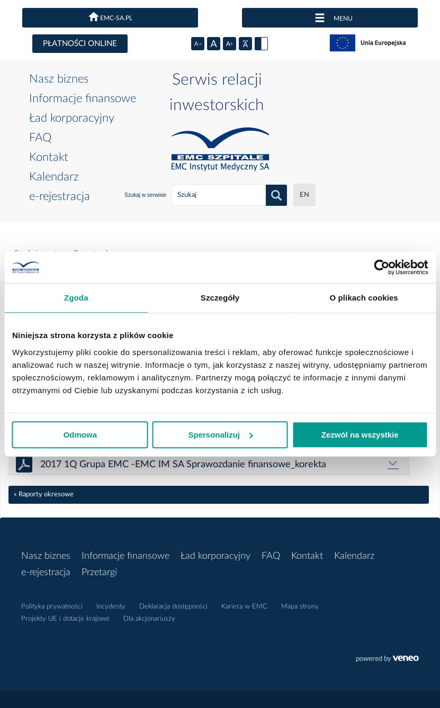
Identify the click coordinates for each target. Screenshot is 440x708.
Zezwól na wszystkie (360, 434)
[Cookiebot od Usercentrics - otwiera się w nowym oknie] (381, 267)
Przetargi (99, 572)
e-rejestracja (59, 196)
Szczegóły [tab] (220, 297)
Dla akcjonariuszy (149, 618)
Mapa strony (300, 606)
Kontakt (48, 157)
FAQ (40, 137)
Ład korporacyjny (71, 118)
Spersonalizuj (220, 434)
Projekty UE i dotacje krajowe (65, 618)
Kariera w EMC (244, 606)
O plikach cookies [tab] (364, 297)
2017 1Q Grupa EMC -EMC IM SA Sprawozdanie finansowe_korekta (183, 464)
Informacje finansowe (82, 98)
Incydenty (110, 606)
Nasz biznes (58, 79)
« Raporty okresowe (44, 494)
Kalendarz (54, 177)
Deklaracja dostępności (173, 606)
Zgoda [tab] (76, 297)
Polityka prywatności (52, 606)
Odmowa (80, 434)
